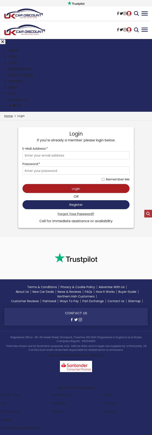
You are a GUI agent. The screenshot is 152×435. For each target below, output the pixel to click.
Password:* (31, 164)
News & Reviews (69, 292)
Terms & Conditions (42, 287)
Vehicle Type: (10, 395)
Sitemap (134, 301)
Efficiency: (59, 411)
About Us (22, 292)
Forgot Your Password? (76, 214)
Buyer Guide (127, 292)
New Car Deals (43, 292)
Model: (107, 395)
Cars (12, 56)
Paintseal (49, 301)
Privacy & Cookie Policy (78, 287)
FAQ (12, 93)
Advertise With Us (112, 287)
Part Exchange (21, 74)
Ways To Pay (69, 301)
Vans (13, 62)
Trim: (4, 403)
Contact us (18, 99)
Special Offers (20, 68)
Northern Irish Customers (76, 296)
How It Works (105, 292)
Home (14, 50)
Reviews (15, 80)
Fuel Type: (110, 403)
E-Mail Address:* (35, 148)
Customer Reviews (25, 301)
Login (76, 188)
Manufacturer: (62, 395)
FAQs (88, 292)
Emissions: (110, 411)
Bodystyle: (59, 403)
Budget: (6, 420)
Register (76, 204)
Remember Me (118, 179)
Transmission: (10, 411)
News (13, 87)
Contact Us (115, 301)
